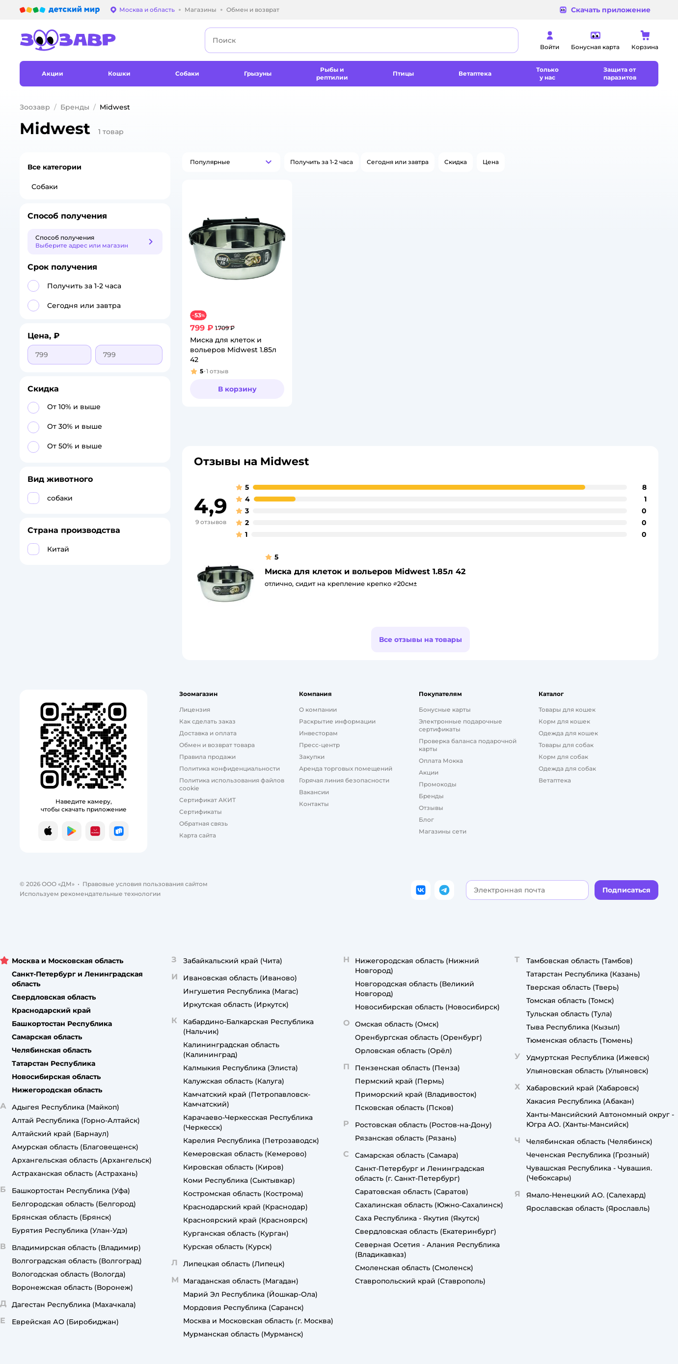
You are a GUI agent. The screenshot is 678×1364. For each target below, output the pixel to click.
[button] (231, 162)
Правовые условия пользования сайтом (145, 884)
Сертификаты (200, 811)
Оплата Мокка (441, 760)
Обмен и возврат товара (217, 745)
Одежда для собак (567, 768)
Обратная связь (203, 823)
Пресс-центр (319, 745)
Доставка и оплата (208, 733)
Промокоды (438, 784)
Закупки (312, 756)
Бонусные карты (445, 709)
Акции (428, 772)
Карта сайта (197, 835)
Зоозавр (35, 107)
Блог (426, 819)
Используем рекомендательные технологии (90, 893)
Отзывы (431, 807)
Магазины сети (442, 831)
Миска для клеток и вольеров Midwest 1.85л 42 (365, 571)
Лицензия (194, 709)
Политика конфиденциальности (229, 768)
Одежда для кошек (568, 733)
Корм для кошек (564, 721)
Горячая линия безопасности (344, 780)
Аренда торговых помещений (345, 768)
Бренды (74, 107)
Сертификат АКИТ (207, 800)
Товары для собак (566, 745)
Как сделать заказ (207, 721)
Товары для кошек (567, 709)
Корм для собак (563, 756)
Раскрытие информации (337, 721)
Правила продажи (207, 756)
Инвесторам (318, 733)
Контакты (314, 803)
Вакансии (314, 792)
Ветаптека (555, 780)
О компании (318, 709)
